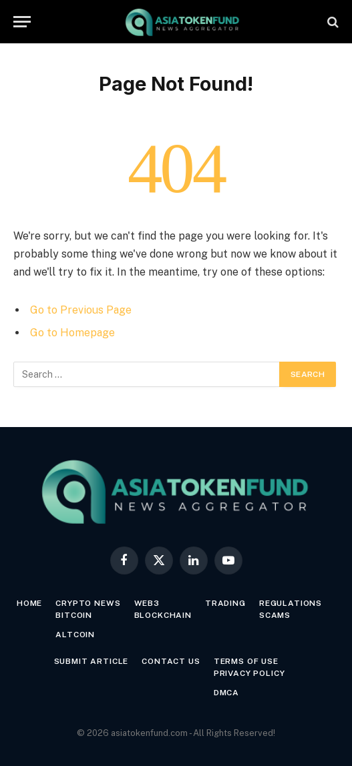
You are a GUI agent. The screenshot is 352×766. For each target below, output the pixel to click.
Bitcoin (73, 615)
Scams (275, 615)
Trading (225, 603)
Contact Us (171, 661)
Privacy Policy (249, 673)
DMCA (226, 692)
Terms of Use (246, 661)
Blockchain (163, 615)
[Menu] (22, 22)
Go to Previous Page (81, 310)
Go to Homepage (72, 332)
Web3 (147, 603)
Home (29, 603)
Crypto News (87, 603)
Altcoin (75, 634)
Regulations (290, 603)
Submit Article (91, 661)
